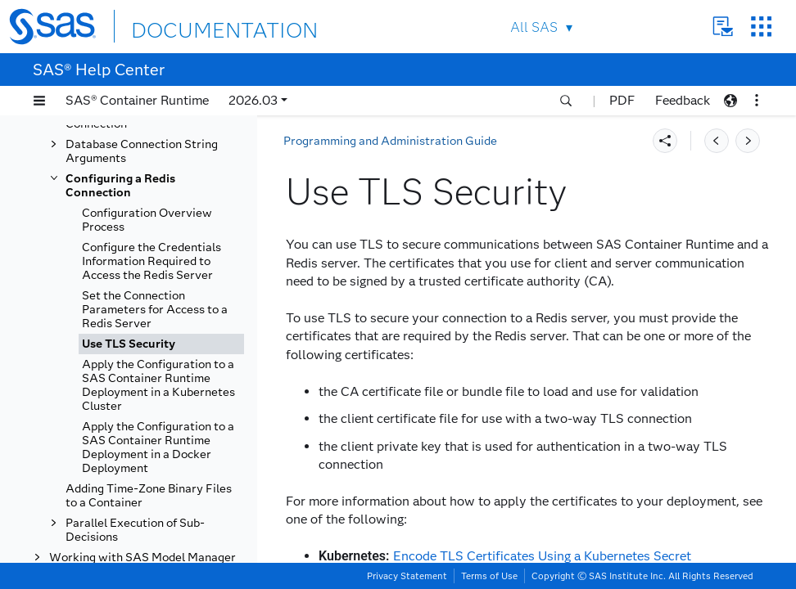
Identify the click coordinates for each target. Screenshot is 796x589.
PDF (622, 100)
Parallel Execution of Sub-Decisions (135, 530)
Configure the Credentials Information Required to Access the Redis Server (151, 261)
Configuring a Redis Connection (120, 186)
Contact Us (711, 26)
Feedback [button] (682, 100)
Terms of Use (489, 576)
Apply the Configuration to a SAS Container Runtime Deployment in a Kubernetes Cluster (158, 385)
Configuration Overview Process (147, 220)
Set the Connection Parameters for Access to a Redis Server (155, 309)
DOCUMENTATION (202, 26)
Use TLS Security (128, 344)
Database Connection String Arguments (142, 151)
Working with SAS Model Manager (142, 557)
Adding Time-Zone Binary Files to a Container (149, 496)
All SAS (522, 27)
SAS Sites (749, 26)
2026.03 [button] (253, 100)
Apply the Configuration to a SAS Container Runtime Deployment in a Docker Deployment (158, 447)
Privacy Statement (407, 576)
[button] (39, 100)
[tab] (161, 344)
